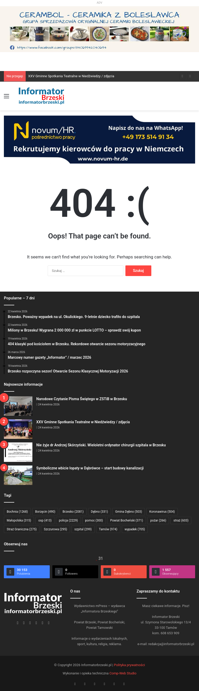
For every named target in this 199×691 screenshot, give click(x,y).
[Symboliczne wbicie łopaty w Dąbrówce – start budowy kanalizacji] (18, 475)
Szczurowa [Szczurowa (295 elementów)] (55, 529)
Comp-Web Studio (122, 673)
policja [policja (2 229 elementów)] (68, 520)
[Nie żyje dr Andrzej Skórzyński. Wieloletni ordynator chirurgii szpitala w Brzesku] (18, 452)
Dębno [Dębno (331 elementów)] (99, 511)
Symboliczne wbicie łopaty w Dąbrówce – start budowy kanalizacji (90, 468)
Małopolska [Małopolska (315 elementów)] (19, 520)
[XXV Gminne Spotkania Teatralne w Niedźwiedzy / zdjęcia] (18, 429)
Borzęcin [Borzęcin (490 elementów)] (45, 511)
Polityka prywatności (129, 665)
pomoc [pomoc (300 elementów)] (94, 520)
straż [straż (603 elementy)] (180, 520)
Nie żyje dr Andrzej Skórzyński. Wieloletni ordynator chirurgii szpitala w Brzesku (101, 445)
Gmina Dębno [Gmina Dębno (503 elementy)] (128, 511)
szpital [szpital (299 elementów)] (83, 529)
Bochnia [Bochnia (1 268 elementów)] (17, 511)
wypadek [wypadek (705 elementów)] (135, 529)
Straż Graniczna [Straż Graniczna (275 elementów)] (22, 529)
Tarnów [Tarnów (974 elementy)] (108, 529)
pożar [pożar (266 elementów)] (158, 520)
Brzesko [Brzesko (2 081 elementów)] (72, 511)
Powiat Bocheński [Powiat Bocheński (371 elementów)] (126, 520)
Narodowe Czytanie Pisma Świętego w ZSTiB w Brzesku (81, 399)
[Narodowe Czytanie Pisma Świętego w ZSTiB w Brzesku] (18, 406)
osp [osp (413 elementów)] (45, 520)
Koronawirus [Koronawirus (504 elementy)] (162, 511)
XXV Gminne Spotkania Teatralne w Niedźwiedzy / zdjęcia (71, 76)
